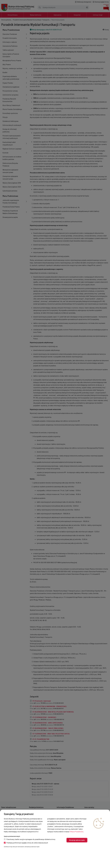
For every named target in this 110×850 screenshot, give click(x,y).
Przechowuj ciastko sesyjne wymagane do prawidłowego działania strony (29, 839)
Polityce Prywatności (76, 831)
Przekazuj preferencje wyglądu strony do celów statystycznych (26, 843)
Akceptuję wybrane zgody (77, 840)
